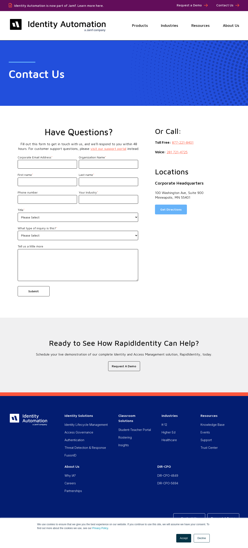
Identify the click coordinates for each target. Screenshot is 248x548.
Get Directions (171, 209)
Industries (169, 25)
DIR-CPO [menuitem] (164, 466)
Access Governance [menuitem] (79, 432)
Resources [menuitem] (209, 415)
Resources (200, 25)
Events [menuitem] (205, 432)
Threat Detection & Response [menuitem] (85, 447)
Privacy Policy (100, 528)
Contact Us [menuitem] (224, 5)
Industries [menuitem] (170, 415)
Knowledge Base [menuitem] (213, 424)
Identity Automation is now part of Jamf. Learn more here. (59, 5)
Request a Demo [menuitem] (189, 5)
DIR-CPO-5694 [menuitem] (167, 483)
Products (140, 25)
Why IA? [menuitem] (70, 475)
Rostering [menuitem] (125, 437)
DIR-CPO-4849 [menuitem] (167, 475)
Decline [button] (201, 538)
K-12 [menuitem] (164, 424)
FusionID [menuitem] (70, 455)
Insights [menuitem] (123, 445)
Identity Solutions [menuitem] (79, 415)
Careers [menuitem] (70, 483)
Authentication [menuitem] (74, 440)
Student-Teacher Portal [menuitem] (134, 430)
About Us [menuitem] (72, 466)
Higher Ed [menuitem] (168, 432)
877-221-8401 (183, 142)
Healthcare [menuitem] (169, 440)
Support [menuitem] (206, 440)
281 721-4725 (177, 152)
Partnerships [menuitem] (73, 491)
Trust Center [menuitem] (209, 447)
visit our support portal (108, 149)
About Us (231, 25)
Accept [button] (184, 538)
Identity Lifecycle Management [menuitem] (86, 424)
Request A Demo (124, 366)
